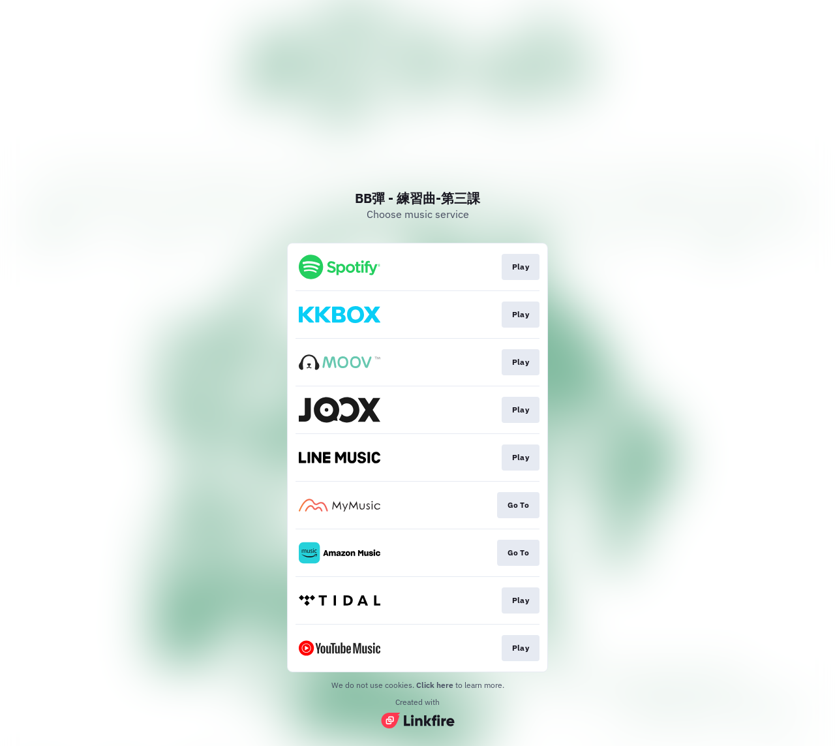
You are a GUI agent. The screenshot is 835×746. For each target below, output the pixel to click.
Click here (434, 685)
